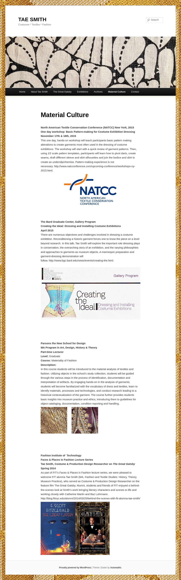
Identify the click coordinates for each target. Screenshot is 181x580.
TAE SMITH (32, 19)
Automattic (115, 567)
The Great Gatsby (62, 91)
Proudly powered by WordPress (75, 567)
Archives (98, 91)
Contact (135, 91)
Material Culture (116, 91)
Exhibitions (82, 91)
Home (22, 91)
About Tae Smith (39, 91)
